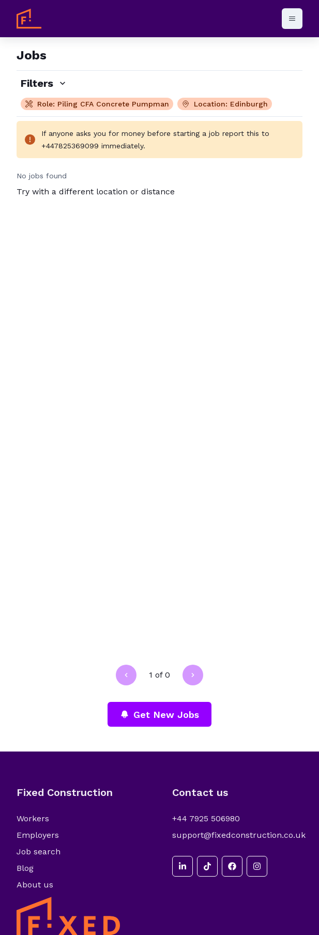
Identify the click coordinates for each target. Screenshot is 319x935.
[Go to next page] (193, 675)
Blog (25, 868)
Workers (33, 818)
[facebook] (232, 866)
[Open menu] (292, 18)
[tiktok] (207, 866)
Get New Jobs (159, 714)
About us (35, 885)
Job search (38, 851)
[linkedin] (182, 866)
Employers (38, 835)
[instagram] (257, 866)
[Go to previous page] (126, 675)
